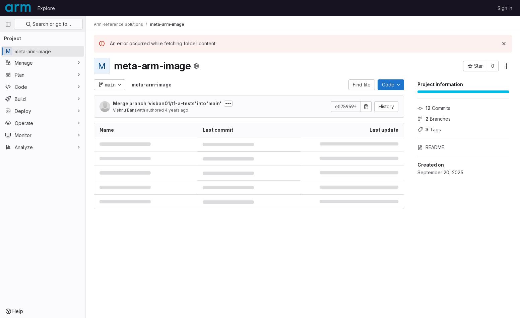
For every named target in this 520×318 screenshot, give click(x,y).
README (430, 147)
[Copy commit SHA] (366, 106)
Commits (433, 108)
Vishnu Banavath (129, 110)
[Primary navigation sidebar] (8, 24)
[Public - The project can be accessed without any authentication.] (196, 66)
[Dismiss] (504, 44)
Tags (429, 129)
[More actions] (506, 66)
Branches (434, 119)
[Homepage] (18, 8)
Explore (46, 8)
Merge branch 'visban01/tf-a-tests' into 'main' (167, 103)
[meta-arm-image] (42, 51)
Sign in (505, 8)
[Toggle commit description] (228, 104)
